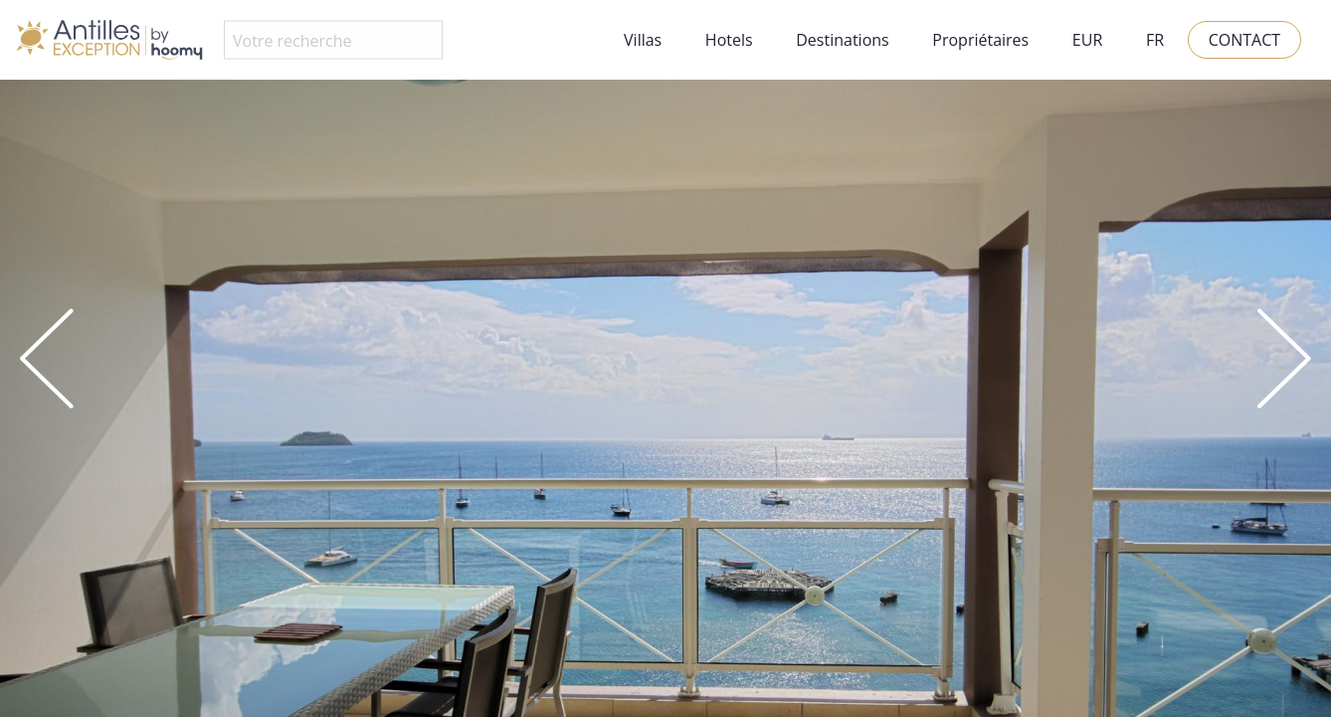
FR (1155, 40)
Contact (1244, 40)
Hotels (729, 40)
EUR (1087, 40)
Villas (643, 40)
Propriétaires (980, 40)
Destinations (842, 40)
